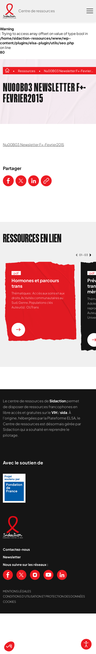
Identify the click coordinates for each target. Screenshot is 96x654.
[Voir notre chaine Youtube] (48, 575)
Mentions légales (17, 591)
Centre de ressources (36, 10)
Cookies (9, 601)
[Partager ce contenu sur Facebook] (8, 180)
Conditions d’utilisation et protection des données (44, 596)
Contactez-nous (16, 549)
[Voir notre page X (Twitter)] (21, 575)
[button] (9, 646)
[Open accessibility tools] (86, 644)
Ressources (26, 71)
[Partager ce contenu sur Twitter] (21, 180)
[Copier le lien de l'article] (46, 180)
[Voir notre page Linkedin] (62, 575)
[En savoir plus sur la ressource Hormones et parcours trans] (18, 329)
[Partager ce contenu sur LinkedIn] (33, 180)
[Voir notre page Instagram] (35, 575)
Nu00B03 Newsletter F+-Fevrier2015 (69, 71)
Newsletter (12, 557)
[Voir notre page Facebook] (8, 575)
